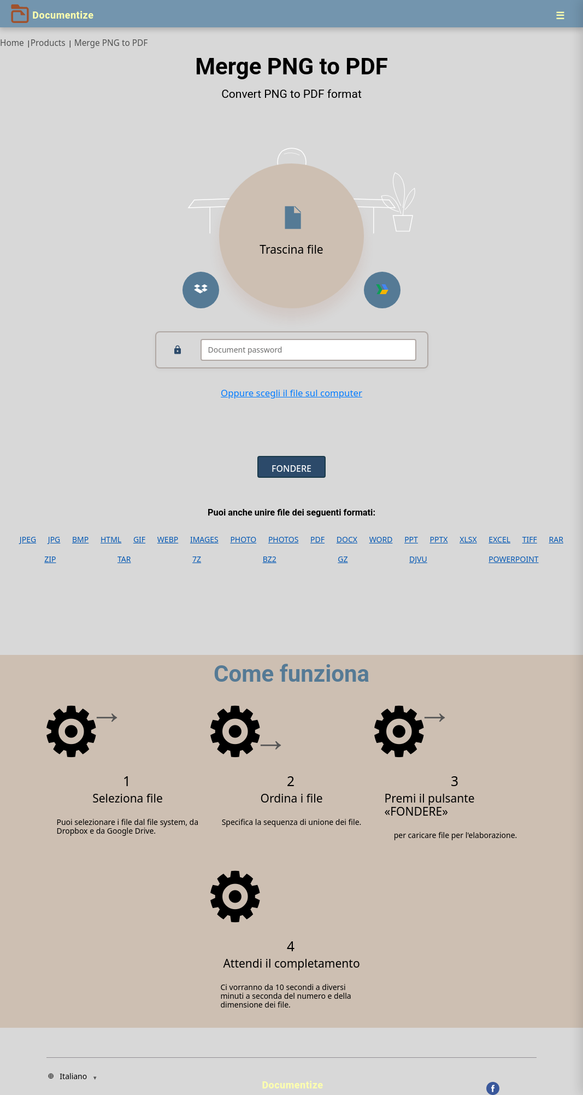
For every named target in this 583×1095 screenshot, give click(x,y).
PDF (317, 539)
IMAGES (204, 539)
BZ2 (269, 559)
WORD (381, 539)
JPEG (28, 539)
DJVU (418, 559)
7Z (196, 559)
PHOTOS (283, 539)
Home (12, 43)
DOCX (347, 539)
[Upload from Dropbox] (200, 290)
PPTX (439, 539)
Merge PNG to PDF (111, 43)
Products (48, 43)
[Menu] (560, 15)
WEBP (167, 539)
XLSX (468, 539)
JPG (54, 539)
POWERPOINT (513, 559)
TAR (124, 559)
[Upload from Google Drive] (382, 290)
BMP (80, 539)
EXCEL (499, 539)
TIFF (529, 539)
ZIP (50, 559)
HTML (111, 539)
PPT (411, 539)
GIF (139, 539)
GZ (343, 559)
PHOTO (243, 539)
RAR (556, 539)
